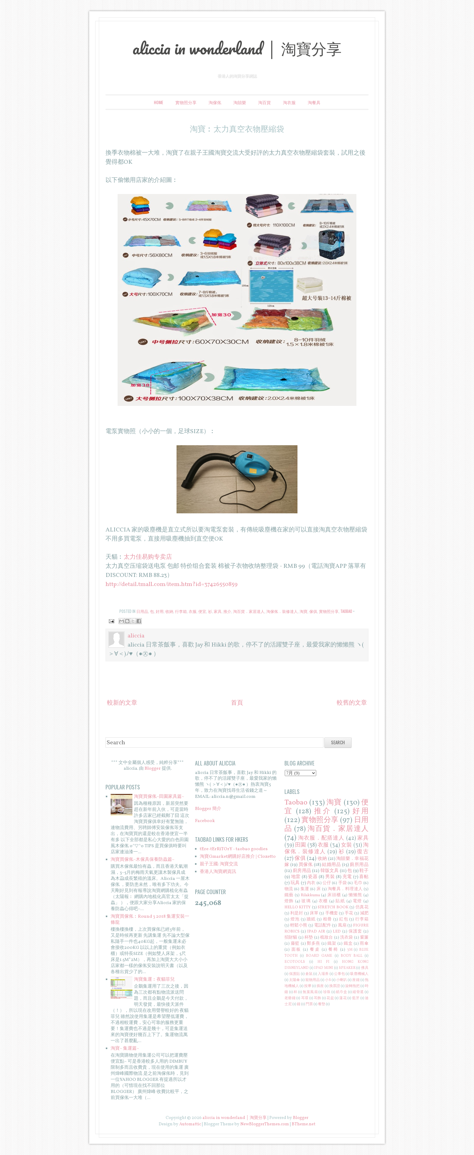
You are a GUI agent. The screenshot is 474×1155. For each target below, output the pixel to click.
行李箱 (181, 611)
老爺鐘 (290, 998)
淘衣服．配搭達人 (321, 838)
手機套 (331, 913)
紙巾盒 (341, 992)
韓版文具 (329, 871)
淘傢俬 (215, 102)
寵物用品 (312, 980)
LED (337, 931)
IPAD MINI (323, 968)
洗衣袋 (346, 937)
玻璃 (306, 901)
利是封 (296, 913)
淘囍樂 (239, 102)
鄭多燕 (313, 943)
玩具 (295, 883)
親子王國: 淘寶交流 (219, 864)
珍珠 (327, 992)
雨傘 (364, 943)
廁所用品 (359, 865)
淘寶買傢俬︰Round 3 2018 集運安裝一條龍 (150, 919)
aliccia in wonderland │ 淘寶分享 (236, 48)
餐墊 (321, 1004)
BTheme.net (303, 1124)
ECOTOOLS (294, 961)
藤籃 (295, 943)
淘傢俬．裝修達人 (282, 611)
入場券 (323, 974)
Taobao (346, 611)
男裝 (330, 877)
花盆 (330, 998)
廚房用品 (302, 871)
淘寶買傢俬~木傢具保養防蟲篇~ (142, 860)
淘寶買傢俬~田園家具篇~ (159, 797)
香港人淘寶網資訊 (218, 872)
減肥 (364, 913)
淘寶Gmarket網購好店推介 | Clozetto (238, 857)
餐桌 (315, 950)
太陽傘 (294, 980)
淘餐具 (314, 102)
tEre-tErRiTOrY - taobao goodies (234, 849)
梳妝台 (326, 937)
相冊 (327, 919)
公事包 (339, 974)
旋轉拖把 (352, 986)
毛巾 (358, 883)
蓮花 (343, 998)
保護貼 (294, 974)
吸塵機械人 (359, 974)
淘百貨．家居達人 (249, 611)
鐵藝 (289, 895)
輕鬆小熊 (298, 925)
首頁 (237, 703)
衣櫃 (323, 901)
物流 (288, 889)
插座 (320, 986)
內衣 (311, 883)
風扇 (342, 925)
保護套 (355, 931)
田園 (300, 845)
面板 (296, 950)
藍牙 (356, 998)
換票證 (334, 986)
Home (158, 102)
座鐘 (355, 980)
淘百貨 (264, 102)
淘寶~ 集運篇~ (125, 1048)
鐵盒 (348, 943)
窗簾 (364, 937)
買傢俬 (306, 865)
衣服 (192, 611)
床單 (314, 913)
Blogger (152, 768)
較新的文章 (122, 703)
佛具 (364, 968)
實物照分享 (185, 102)
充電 (347, 877)
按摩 (307, 986)
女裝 (346, 845)
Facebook (205, 821)
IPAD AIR (316, 931)
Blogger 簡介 (208, 809)
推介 (227, 611)
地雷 (295, 877)
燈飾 (289, 901)
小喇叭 (341, 980)
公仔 (327, 883)
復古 (362, 852)
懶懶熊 (355, 895)
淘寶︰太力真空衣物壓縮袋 (237, 128)
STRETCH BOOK (333, 907)
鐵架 (331, 943)
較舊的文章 (352, 703)
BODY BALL (351, 955)
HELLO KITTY (297, 907)
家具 (218, 611)
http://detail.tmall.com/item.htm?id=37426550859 (172, 584)
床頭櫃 (334, 895)
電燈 (357, 901)
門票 (309, 1004)
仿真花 (362, 907)
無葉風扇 (310, 992)
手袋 (342, 883)
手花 (349, 913)
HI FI (323, 961)
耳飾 (317, 998)
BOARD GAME (319, 955)
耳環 (305, 998)
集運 (304, 889)
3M (349, 949)
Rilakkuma (310, 895)
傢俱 (313, 611)
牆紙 (311, 919)
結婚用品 (331, 865)
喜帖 (363, 877)
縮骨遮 (358, 992)
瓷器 (312, 877)
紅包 (343, 919)
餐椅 (333, 950)
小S (328, 980)
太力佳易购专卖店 (148, 557)
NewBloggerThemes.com (264, 1124)
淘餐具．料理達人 (345, 889)
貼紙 (340, 901)
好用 (160, 611)
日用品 (142, 611)
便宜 (202, 611)
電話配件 (322, 925)
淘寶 (303, 611)
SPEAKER (347, 968)
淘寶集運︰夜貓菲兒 (154, 979)
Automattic (190, 1124)
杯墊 (308, 937)
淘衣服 (289, 102)
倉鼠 (309, 974)
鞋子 (363, 871)
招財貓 (290, 937)
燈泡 (295, 919)
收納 (169, 611)
